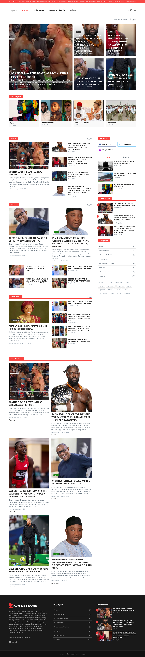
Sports (14, 10)
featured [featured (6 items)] (127, 282)
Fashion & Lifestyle (57, 10)
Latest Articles (16, 358)
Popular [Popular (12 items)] (117, 289)
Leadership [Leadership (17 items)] (121, 286)
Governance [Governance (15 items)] (110, 286)
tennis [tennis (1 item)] (119, 293)
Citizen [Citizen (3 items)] (110, 282)
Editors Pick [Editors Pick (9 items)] (118, 282)
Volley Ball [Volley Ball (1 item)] (127, 293)
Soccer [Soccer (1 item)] (125, 289)
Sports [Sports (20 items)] (112, 293)
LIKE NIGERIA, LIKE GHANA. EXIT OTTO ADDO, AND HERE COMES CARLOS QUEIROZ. (119, 78)
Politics (73, 10)
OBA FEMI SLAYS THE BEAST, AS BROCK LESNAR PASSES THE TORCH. (38, 75)
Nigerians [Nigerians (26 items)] (102, 289)
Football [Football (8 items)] (101, 286)
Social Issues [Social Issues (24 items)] (103, 293)
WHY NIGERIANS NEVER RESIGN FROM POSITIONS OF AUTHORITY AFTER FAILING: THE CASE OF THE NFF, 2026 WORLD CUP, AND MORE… (79, 190)
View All (89, 139)
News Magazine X (81, 653)
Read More (12, 419)
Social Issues (38, 10)
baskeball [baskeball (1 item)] (102, 282)
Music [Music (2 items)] (129, 286)
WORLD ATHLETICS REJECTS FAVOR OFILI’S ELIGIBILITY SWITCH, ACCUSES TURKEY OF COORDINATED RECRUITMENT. (119, 41)
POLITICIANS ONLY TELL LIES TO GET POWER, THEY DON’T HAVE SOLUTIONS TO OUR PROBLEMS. (79, 328)
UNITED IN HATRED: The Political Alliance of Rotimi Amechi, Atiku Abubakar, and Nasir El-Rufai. (37, 280)
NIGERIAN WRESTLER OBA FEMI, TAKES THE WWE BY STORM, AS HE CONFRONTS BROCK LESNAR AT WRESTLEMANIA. (89, 43)
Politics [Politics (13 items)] (110, 289)
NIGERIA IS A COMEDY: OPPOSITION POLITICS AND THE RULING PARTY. (79, 268)
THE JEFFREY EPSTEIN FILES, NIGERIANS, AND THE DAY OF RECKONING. (35, 268)
